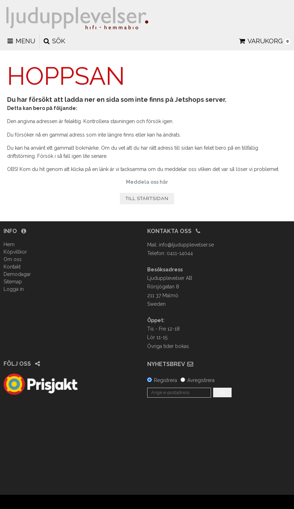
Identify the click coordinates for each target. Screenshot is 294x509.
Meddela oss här (147, 182)
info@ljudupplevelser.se (186, 245)
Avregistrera (201, 380)
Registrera (165, 380)
